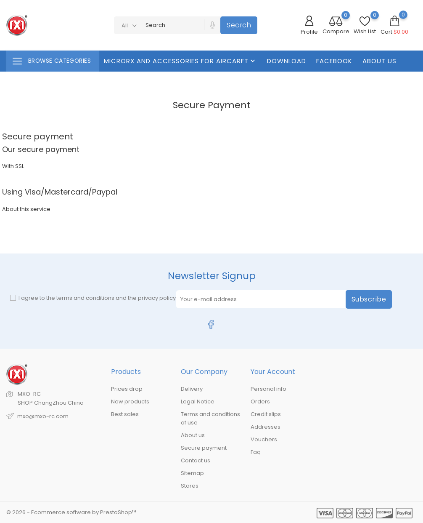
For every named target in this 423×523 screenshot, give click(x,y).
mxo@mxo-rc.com (43, 416)
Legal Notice (197, 402)
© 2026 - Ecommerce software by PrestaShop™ (71, 512)
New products (130, 402)
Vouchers (264, 439)
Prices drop (127, 389)
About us (379, 60)
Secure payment (204, 448)
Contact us (195, 460)
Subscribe (369, 299)
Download (286, 60)
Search (239, 25)
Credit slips (266, 414)
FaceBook (334, 60)
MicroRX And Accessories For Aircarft (180, 60)
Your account (273, 371)
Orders (260, 402)
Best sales (125, 414)
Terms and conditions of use (210, 418)
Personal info (268, 389)
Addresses (265, 427)
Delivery (192, 389)
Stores (189, 486)
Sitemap (192, 473)
